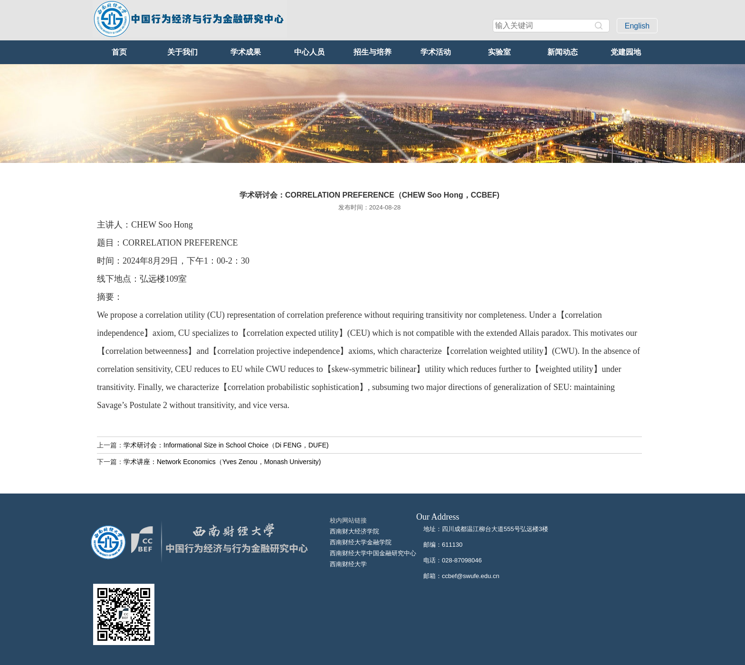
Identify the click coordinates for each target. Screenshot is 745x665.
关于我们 (182, 52)
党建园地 (626, 52)
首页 (119, 52)
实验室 (499, 52)
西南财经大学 (348, 564)
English (637, 26)
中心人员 (309, 52)
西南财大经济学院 (354, 531)
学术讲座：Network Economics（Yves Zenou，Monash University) (222, 462)
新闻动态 (562, 52)
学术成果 (245, 52)
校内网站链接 (348, 520)
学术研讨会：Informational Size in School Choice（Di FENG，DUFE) (226, 445)
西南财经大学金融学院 (361, 542)
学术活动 (435, 52)
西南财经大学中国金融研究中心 (373, 553)
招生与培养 (372, 52)
